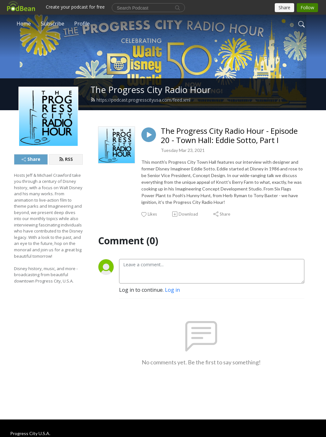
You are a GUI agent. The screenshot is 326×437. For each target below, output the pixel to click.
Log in (172, 289)
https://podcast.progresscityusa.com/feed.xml (140, 100)
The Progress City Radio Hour (150, 90)
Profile (82, 23)
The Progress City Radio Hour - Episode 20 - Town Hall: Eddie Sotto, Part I (229, 135)
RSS (66, 159)
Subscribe (52, 23)
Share (31, 159)
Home (24, 23)
